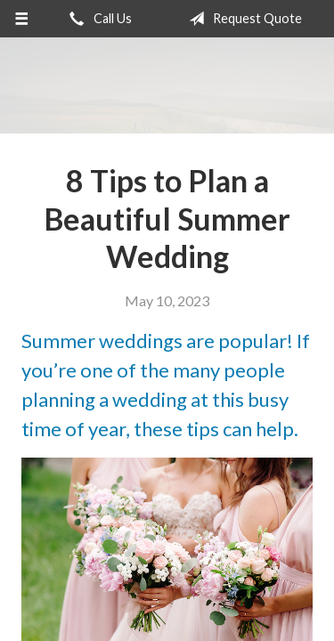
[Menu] (22, 18)
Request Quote (242, 18)
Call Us (97, 18)
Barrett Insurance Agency (167, 85)
